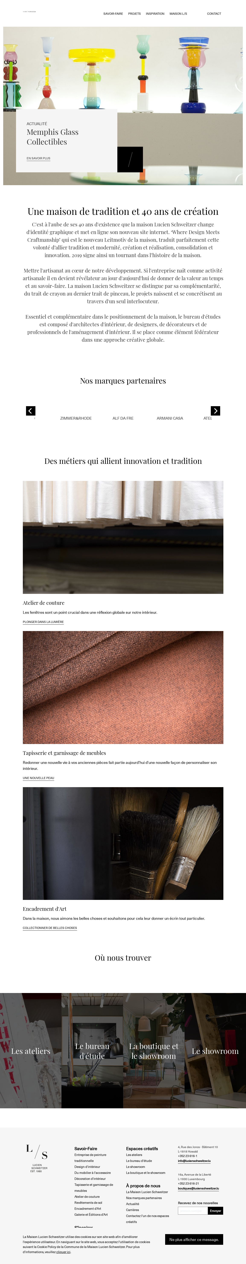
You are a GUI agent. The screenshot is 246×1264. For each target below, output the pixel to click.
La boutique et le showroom (145, 1172)
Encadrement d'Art (87, 1208)
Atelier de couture (87, 1196)
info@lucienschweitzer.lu (194, 1161)
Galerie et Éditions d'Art (91, 1214)
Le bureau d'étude (139, 1160)
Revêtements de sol (88, 1202)
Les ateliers (134, 1154)
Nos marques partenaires (144, 1197)
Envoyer (215, 1210)
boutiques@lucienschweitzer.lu (198, 1188)
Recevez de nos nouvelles (198, 1202)
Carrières (132, 1209)
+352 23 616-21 (188, 1183)
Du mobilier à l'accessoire (92, 1172)
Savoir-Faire (85, 1148)
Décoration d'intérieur (90, 1178)
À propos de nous (143, 1185)
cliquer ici (63, 1251)
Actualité (132, 1203)
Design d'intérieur (87, 1166)
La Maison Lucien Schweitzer (147, 1191)
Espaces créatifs (142, 1148)
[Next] (215, 411)
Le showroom (135, 1166)
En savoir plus (40, 156)
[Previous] (30, 411)
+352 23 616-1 (187, 1155)
